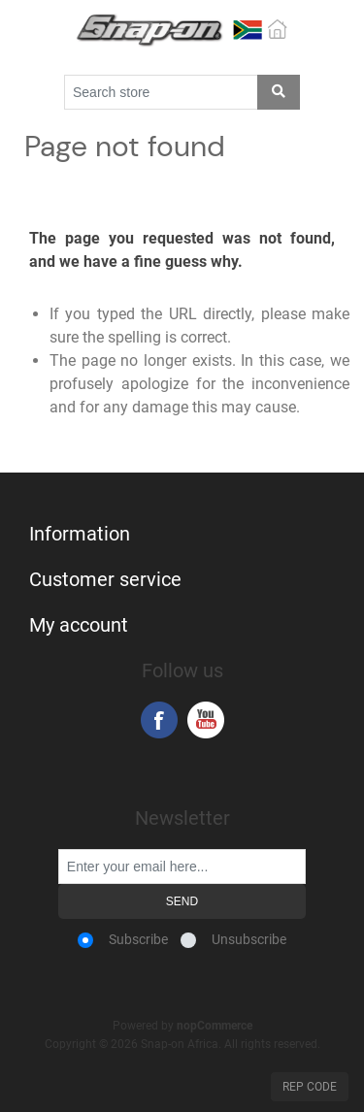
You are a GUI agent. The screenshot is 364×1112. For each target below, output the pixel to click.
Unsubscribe (249, 939)
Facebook (159, 720)
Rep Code (309, 1087)
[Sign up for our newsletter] (182, 866)
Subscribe (138, 939)
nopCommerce (214, 1025)
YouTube (205, 720)
